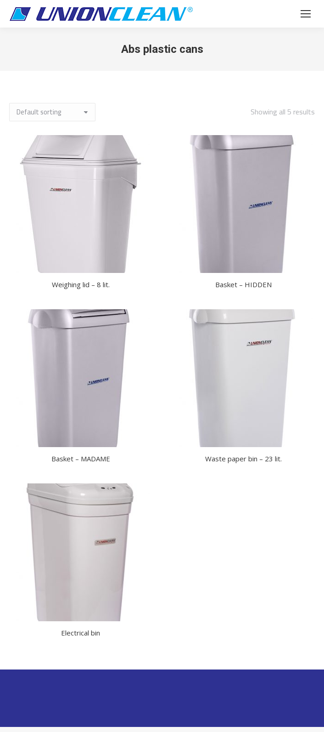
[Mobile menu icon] (305, 14)
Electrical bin (80, 632)
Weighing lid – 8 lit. (81, 284)
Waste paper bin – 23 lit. (243, 458)
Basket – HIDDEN (243, 284)
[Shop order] (52, 112)
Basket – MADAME (80, 458)
